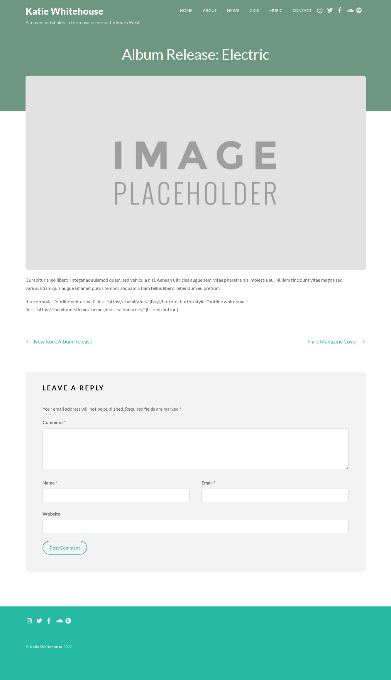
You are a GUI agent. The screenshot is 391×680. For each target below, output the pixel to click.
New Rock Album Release (59, 342)
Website (51, 513)
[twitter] (330, 8)
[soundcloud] (349, 8)
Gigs (254, 10)
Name (50, 482)
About (210, 10)
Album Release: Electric (195, 54)
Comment (54, 422)
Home (186, 10)
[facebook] (340, 8)
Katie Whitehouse (46, 647)
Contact (302, 10)
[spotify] (359, 8)
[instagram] (320, 8)
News (233, 10)
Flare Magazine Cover (336, 342)
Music (275, 10)
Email (208, 482)
